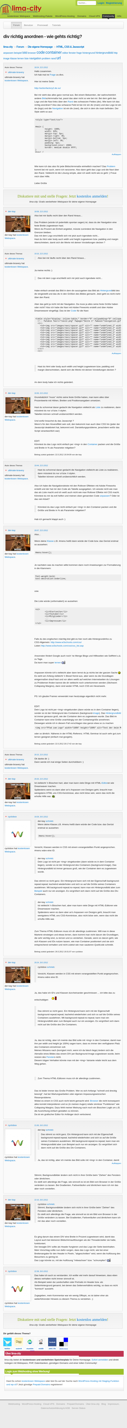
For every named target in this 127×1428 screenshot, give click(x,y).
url (59, 58)
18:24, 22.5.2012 (41, 67)
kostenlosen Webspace (16, 80)
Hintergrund (106, 290)
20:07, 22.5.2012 (41, 530)
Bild (44, 98)
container (53, 52)
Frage (53, 74)
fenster (72, 53)
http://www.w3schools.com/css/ (66, 647)
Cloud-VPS (94, 16)
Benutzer (28, 25)
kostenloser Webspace (18, 16)
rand (53, 58)
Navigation (57, 108)
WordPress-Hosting (65, 16)
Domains (81, 16)
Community (108, 16)
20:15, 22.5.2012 (41, 760)
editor (65, 53)
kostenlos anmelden (92, 196)
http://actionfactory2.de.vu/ (47, 88)
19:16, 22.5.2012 (41, 254)
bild (24, 52)
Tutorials (56, 25)
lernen (20, 58)
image (6, 58)
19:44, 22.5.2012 (41, 465)
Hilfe (119, 16)
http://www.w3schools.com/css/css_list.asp (62, 650)
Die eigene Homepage (40, 46)
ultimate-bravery (16, 72)
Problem (111, 166)
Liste (98, 407)
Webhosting (14, 1410)
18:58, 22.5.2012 (41, 212)
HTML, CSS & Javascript (70, 46)
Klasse (50, 541)
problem (46, 58)
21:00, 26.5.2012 (41, 1131)
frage (79, 53)
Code (73, 310)
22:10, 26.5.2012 (41, 1206)
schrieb (49, 826)
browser (32, 53)
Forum (16, 25)
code (41, 52)
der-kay (11, 211)
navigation (35, 58)
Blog (103, 1410)
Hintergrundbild (113, 718)
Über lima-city (93, 1410)
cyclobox (12, 822)
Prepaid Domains (41, 1390)
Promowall (42, 25)
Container (92, 444)
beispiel (18, 53)
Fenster (50, 1063)
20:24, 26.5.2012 (41, 968)
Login (101, 2)
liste (26, 58)
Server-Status (78, 1414)
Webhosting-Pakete (42, 16)
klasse (13, 58)
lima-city (8, 46)
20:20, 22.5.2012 (41, 784)
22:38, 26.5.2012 (41, 1277)
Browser (94, 1107)
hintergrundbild (104, 52)
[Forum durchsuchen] (86, 3)
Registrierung (114, 2)
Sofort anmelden (100, 1365)
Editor (105, 788)
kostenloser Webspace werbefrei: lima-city (33, 9)
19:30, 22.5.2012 (41, 393)
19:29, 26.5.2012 (41, 822)
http (116, 53)
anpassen (8, 53)
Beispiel (38, 897)
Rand (70, 101)
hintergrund (88, 52)
